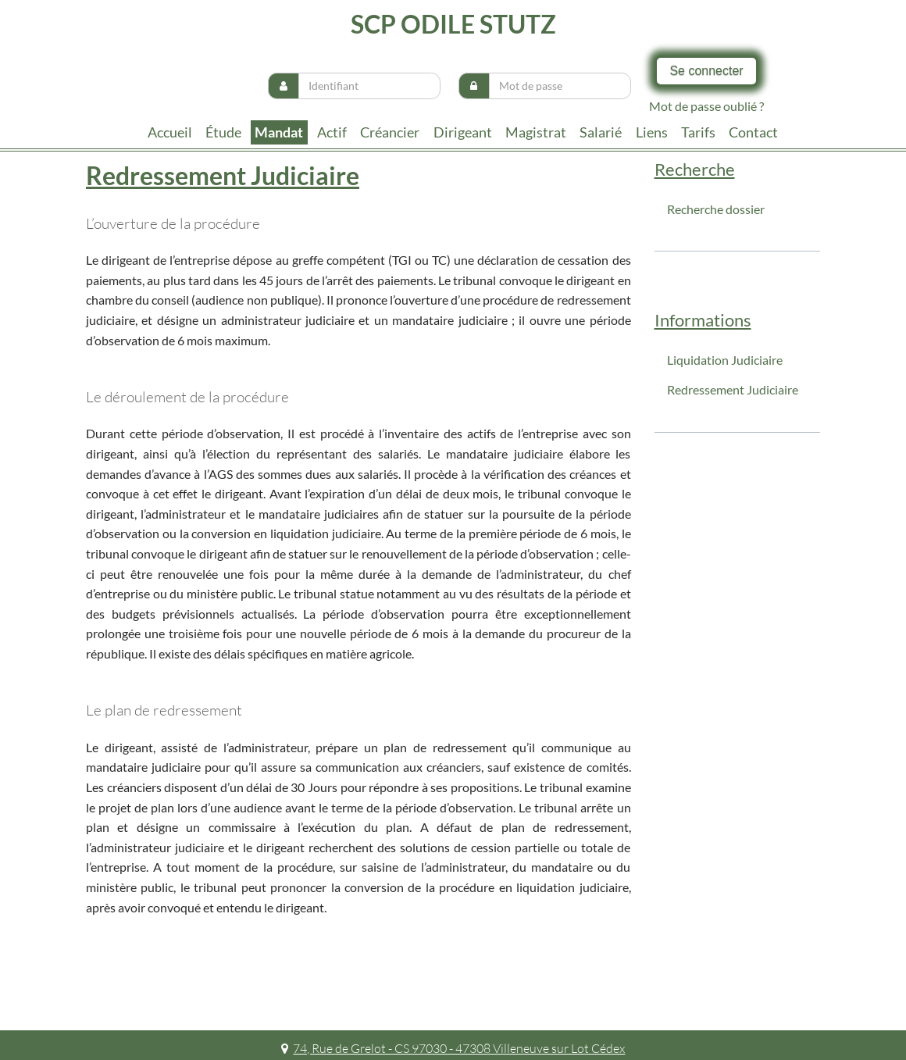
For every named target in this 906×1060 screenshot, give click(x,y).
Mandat (279, 132)
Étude (223, 132)
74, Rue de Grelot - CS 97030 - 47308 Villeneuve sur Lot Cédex (453, 1048)
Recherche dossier (716, 209)
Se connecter (706, 70)
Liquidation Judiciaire (725, 359)
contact (753, 132)
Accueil (170, 132)
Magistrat (535, 132)
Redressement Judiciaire (732, 389)
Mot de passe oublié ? (706, 105)
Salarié (601, 132)
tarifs (698, 132)
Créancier (389, 132)
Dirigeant (462, 132)
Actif (332, 132)
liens (652, 132)
